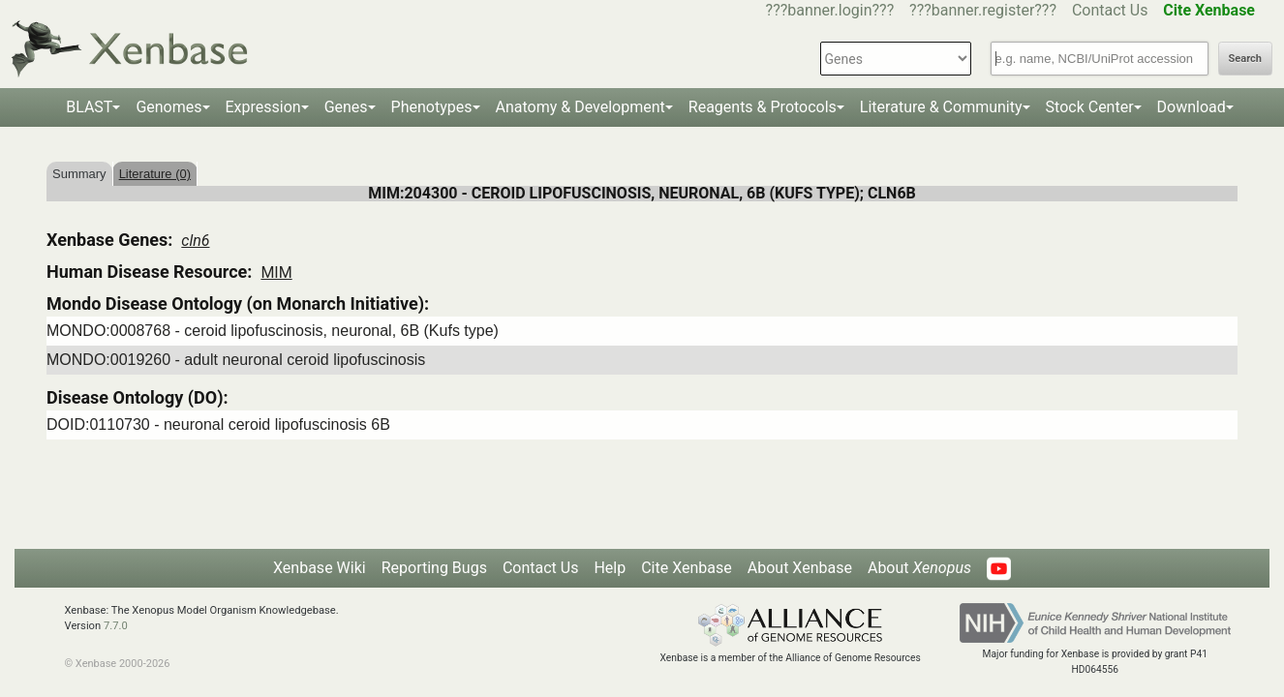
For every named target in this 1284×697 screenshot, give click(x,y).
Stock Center (1090, 107)
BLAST (89, 107)
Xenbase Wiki (319, 568)
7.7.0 (116, 626)
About (919, 568)
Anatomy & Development (580, 107)
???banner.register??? (982, 10)
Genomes (168, 107)
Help (610, 568)
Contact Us (1110, 10)
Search (1245, 58)
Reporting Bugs (434, 568)
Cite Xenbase (686, 568)
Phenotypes (432, 107)
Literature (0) (155, 174)
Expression (263, 107)
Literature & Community (941, 107)
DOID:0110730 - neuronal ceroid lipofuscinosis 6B (218, 424)
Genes (346, 107)
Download (1191, 107)
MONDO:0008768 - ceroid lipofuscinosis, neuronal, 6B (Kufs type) (272, 330)
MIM (275, 272)
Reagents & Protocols (762, 107)
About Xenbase (800, 568)
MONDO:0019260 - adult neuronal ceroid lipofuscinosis (235, 359)
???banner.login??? (830, 10)
